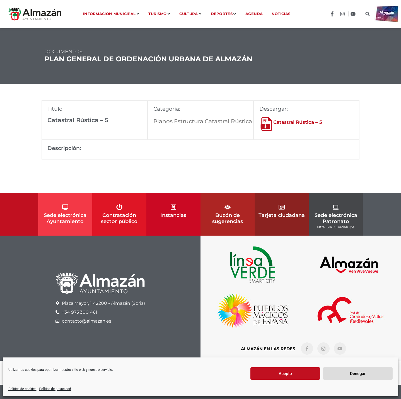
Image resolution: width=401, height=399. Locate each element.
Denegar (358, 373)
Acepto (285, 373)
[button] (367, 14)
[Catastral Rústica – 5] (266, 124)
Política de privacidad (55, 389)
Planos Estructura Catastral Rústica (202, 121)
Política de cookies (22, 389)
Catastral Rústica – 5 (297, 122)
